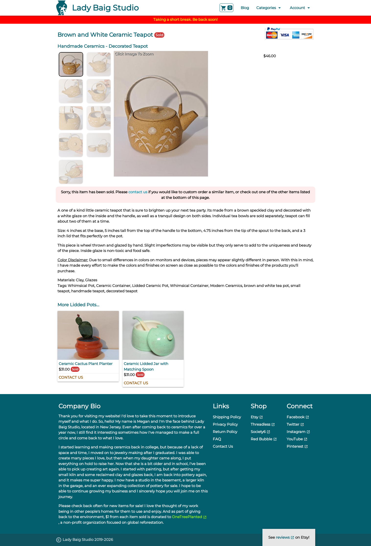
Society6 (260, 431)
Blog (245, 7)
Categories (269, 8)
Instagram (298, 431)
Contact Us (71, 377)
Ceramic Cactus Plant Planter (85, 363)
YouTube (297, 439)
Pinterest (297, 446)
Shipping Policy (227, 417)
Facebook (298, 417)
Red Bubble (264, 439)
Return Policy (225, 431)
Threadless (263, 424)
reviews (285, 537)
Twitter (295, 424)
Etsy (257, 417)
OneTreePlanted (189, 516)
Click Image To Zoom (134, 53)
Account (301, 8)
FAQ (217, 439)
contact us (137, 192)
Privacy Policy (225, 424)
